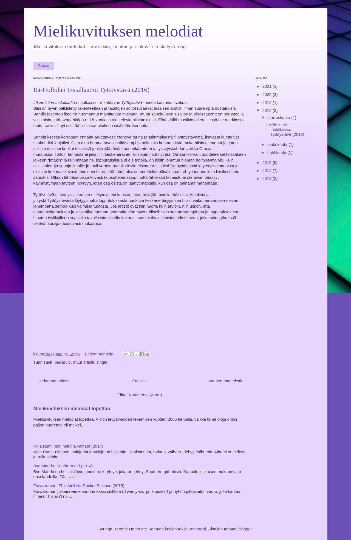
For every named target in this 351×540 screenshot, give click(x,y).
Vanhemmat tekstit (225, 380)
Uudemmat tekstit (54, 380)
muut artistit (83, 362)
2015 (267, 162)
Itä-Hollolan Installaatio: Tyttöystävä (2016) (91, 89)
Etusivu (43, 66)
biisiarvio (62, 362)
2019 (267, 102)
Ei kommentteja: (100, 354)
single (102, 362)
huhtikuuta (277, 152)
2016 (267, 110)
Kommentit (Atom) (145, 394)
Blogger (245, 529)
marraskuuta (279, 117)
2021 (267, 86)
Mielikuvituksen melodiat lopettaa (71, 408)
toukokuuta (278, 144)
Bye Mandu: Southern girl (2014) (63, 465)
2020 (267, 94)
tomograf (198, 529)
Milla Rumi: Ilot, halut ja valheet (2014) (68, 446)
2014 (267, 170)
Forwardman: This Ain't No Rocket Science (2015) (78, 485)
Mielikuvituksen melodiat (118, 31)
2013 (267, 178)
